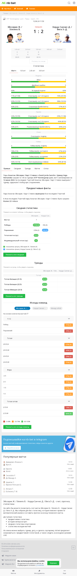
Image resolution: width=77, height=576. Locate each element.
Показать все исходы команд (17, 427)
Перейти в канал (12, 448)
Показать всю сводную (15, 254)
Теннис (5, 13)
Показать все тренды (14, 296)
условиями (40, 565)
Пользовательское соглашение (13, 549)
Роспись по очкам (38, 61)
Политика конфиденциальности (13, 546)
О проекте (5, 551)
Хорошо (53, 563)
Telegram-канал (9, 556)
